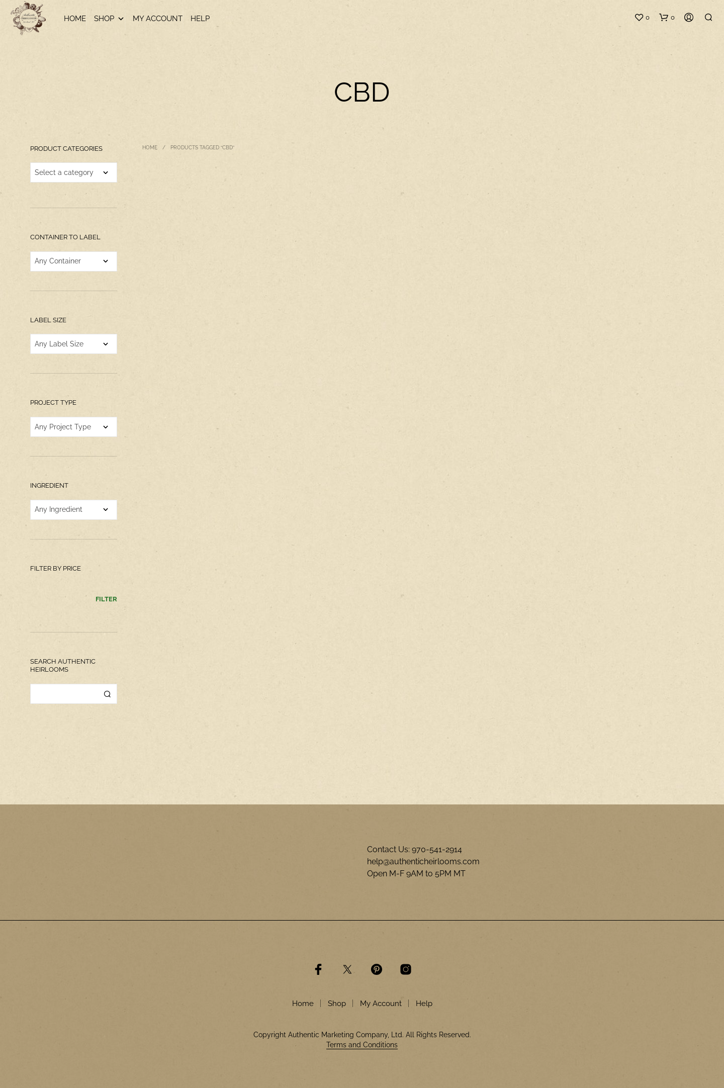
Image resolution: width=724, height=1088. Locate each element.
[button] (642, 18)
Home (75, 18)
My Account (158, 18)
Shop (109, 19)
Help (200, 18)
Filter (106, 599)
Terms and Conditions (362, 1045)
